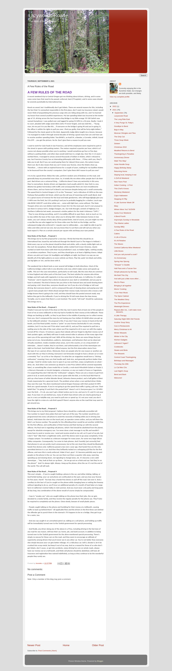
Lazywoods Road (47, 15)
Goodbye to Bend (121, 126)
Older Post (98, 645)
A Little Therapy (120, 316)
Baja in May (119, 130)
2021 (114, 110)
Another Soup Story (122, 322)
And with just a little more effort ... (127, 279)
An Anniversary (120, 258)
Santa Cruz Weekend (122, 213)
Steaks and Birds (121, 350)
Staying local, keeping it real (125, 175)
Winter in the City (121, 336)
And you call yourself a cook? (125, 254)
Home (66, 645)
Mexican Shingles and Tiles (125, 133)
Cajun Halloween (121, 196)
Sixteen (117, 144)
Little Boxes (118, 251)
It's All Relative (120, 241)
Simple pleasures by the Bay (125, 272)
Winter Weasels (120, 333)
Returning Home (120, 171)
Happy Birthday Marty (122, 168)
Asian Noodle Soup (121, 164)
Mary (116, 206)
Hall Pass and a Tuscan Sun (125, 268)
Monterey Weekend (122, 192)
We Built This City (121, 275)
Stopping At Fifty (120, 199)
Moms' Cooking (120, 289)
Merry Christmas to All (123, 329)
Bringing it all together (122, 286)
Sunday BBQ (119, 227)
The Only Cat (119, 137)
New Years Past (120, 182)
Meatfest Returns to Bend (124, 150)
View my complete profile (119, 97)
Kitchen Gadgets (120, 340)
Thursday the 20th (121, 364)
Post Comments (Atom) (47, 651)
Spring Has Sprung (121, 261)
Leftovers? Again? (121, 343)
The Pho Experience (122, 303)
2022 (114, 106)
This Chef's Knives (121, 189)
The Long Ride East (122, 119)
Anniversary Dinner (121, 157)
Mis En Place (119, 282)
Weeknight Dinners (121, 306)
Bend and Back (120, 374)
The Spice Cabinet (121, 296)
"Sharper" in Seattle (122, 265)
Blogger (100, 661)
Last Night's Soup (121, 371)
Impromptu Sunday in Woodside (126, 220)
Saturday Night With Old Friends (127, 319)
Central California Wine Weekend (127, 248)
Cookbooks (118, 347)
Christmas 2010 (120, 147)
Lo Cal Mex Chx (120, 367)
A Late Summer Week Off (124, 203)
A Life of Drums (120, 237)
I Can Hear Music (121, 293)
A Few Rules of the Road (124, 230)
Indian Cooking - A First (123, 185)
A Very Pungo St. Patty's (123, 123)
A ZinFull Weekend (121, 178)
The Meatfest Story (121, 299)
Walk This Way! (120, 161)
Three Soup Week (121, 140)
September (119, 113)
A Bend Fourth (120, 216)
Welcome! (118, 378)
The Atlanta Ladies (121, 223)
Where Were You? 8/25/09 (124, 209)
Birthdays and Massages (124, 361)
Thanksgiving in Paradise (124, 154)
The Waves (118, 244)
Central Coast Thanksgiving (125, 357)
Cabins (117, 234)
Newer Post (33, 645)
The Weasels (119, 354)
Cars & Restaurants (122, 326)
